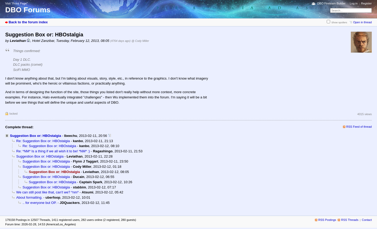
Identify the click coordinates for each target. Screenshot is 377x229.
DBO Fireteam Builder (331, 3)
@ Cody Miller (140, 40)
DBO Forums (28, 10)
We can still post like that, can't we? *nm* (47, 192)
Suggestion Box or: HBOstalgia (35, 136)
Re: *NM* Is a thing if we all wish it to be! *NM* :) (53, 151)
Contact (367, 219)
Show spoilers (339, 22)
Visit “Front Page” (16, 3)
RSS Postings (327, 219)
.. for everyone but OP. (40, 203)
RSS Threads (349, 219)
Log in (354, 3)
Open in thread (362, 22)
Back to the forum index (28, 22)
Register (366, 3)
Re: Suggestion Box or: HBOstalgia (43, 141)
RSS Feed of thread (359, 126)
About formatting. (29, 197)
